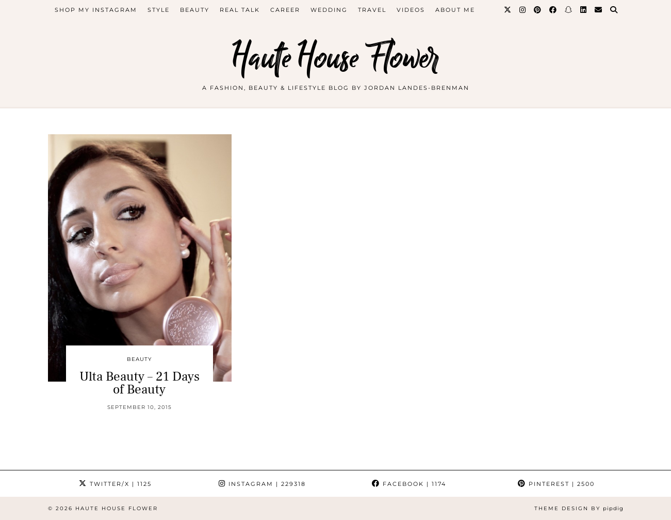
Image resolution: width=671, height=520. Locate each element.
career (285, 9)
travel (372, 9)
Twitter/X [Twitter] (115, 483)
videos (411, 9)
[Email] (599, 10)
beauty (194, 9)
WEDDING (329, 9)
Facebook (409, 483)
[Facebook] (553, 10)
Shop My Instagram (96, 9)
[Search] (614, 10)
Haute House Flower (335, 58)
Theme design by (579, 508)
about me (455, 9)
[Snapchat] (569, 10)
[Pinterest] (538, 10)
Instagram (262, 483)
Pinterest (556, 483)
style (159, 9)
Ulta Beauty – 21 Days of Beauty (139, 383)
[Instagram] (523, 10)
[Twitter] (508, 10)
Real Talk (240, 9)
